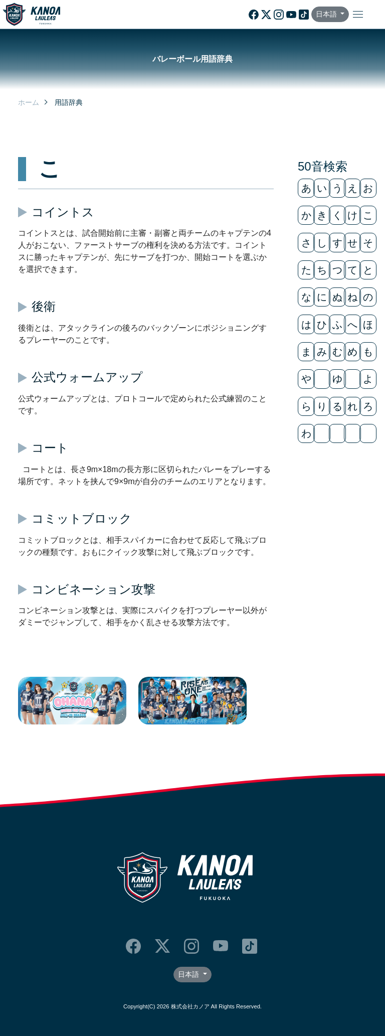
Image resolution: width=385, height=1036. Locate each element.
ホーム (28, 102)
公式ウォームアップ (87, 377)
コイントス (63, 212)
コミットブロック (82, 518)
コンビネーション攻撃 (93, 589)
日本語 (327, 14)
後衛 (44, 306)
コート (50, 448)
